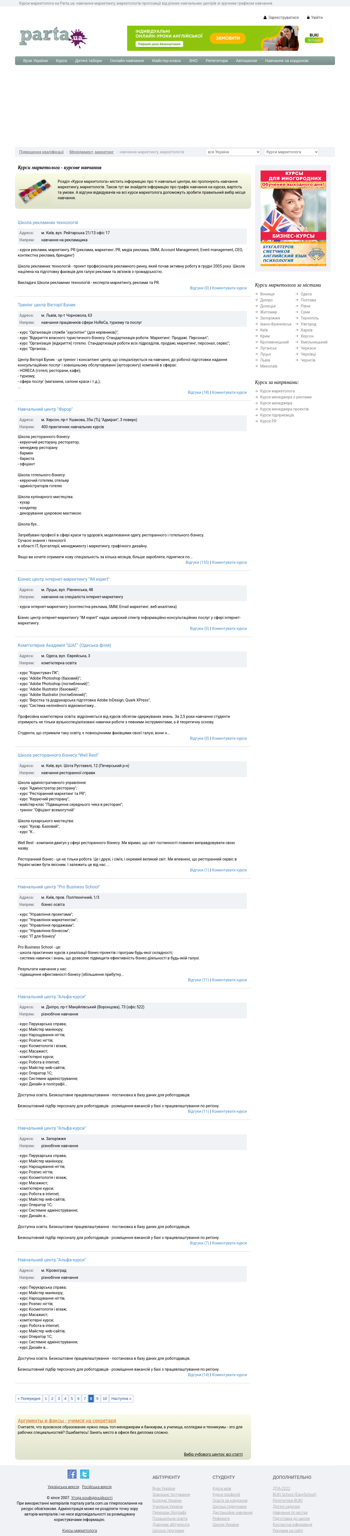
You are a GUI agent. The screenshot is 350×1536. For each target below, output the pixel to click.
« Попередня (29, 1398)
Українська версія (63, 1487)
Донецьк (268, 306)
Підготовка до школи (291, 1518)
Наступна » (121, 1398)
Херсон (307, 336)
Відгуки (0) (199, 288)
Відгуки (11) (198, 980)
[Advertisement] (175, 106)
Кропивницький (274, 342)
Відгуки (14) (198, 1375)
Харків (307, 330)
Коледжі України (167, 1500)
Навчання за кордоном (286, 60)
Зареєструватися (281, 17)
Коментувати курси (229, 288)
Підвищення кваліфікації (41, 152)
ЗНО (193, 60)
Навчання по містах (290, 1512)
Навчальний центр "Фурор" (45, 409)
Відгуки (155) (197, 562)
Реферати (221, 1518)
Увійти (315, 17)
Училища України (168, 1506)
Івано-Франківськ (276, 324)
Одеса (306, 294)
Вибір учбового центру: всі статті (213, 1454)
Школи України (226, 1524)
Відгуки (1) (199, 870)
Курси (61, 60)
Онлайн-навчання (127, 60)
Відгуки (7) (199, 1243)
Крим (265, 336)
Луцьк (265, 354)
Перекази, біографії (169, 1512)
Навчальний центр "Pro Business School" (59, 886)
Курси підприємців (277, 415)
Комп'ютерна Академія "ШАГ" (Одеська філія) (64, 645)
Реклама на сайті (288, 1530)
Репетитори (217, 60)
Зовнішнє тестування (171, 1494)
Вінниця (267, 294)
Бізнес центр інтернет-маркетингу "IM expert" (64, 579)
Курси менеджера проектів (284, 409)
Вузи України (35, 60)
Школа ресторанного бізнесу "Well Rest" (58, 755)
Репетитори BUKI (288, 1500)
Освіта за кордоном (230, 1500)
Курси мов (222, 1488)
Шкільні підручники (230, 1506)
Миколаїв (269, 366)
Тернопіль (310, 318)
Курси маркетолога (277, 391)
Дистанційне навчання (233, 1512)
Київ (264, 330)
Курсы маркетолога (79, 1530)
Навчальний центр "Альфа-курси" (52, 996)
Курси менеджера (276, 403)
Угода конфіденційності (92, 1498)
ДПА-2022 (281, 1488)
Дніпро (266, 300)
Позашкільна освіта (170, 1518)
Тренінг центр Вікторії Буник (47, 304)
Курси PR (268, 421)
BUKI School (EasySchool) (294, 1494)
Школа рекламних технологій (48, 222)
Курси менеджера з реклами (286, 397)
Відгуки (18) (198, 392)
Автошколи (246, 60)
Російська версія (97, 1487)
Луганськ (268, 348)
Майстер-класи (166, 60)
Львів (265, 360)
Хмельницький (314, 342)
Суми (305, 312)
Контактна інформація (292, 1524)
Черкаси (308, 348)
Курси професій (226, 1494)
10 (105, 1398)
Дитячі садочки (286, 1506)
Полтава (308, 300)
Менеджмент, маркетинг (91, 152)
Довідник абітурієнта (171, 1524)
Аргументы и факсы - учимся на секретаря (67, 1420)
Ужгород (308, 324)
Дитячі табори (88, 60)
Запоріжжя (270, 318)
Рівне (306, 306)
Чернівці (308, 354)
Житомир (268, 312)
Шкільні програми (168, 1530)
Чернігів (308, 360)
